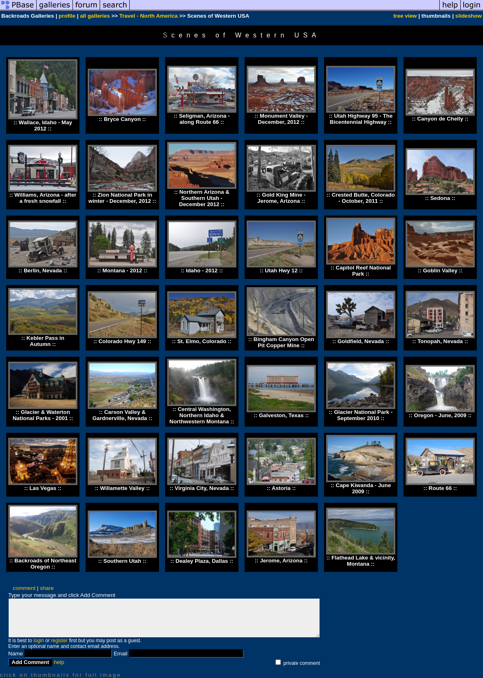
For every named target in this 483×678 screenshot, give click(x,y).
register (59, 640)
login (38, 640)
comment (24, 588)
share (47, 588)
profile (66, 16)
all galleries (95, 16)
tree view (405, 16)
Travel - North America (148, 16)
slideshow (468, 16)
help (59, 662)
